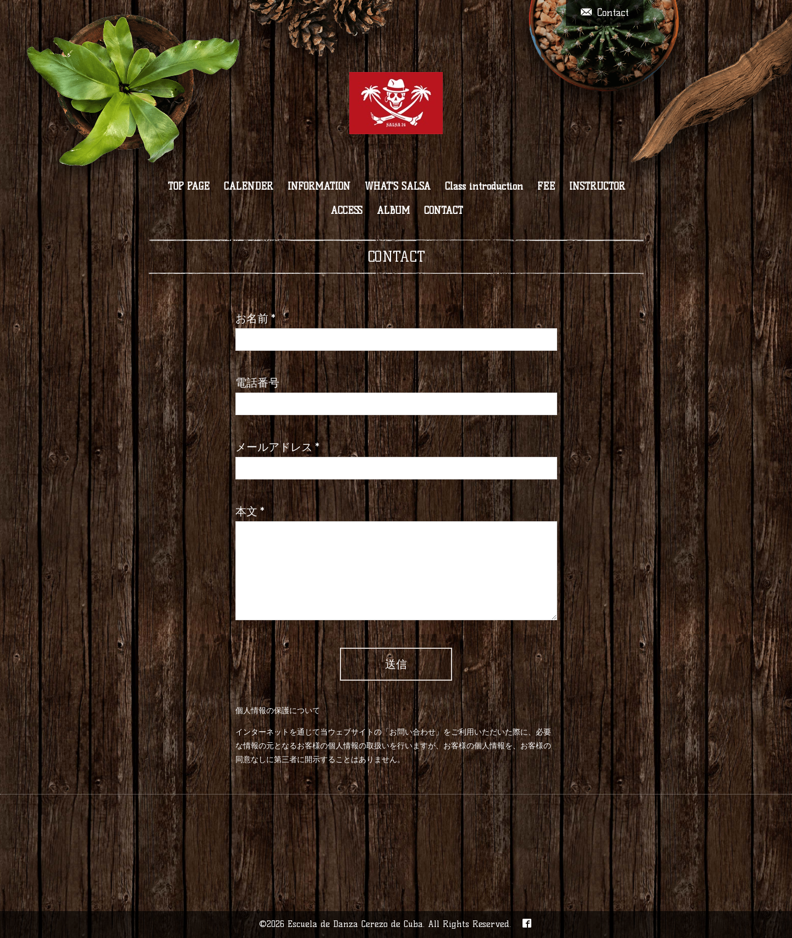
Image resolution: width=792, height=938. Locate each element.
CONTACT (443, 211)
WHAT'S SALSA (398, 186)
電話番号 (257, 382)
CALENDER (248, 186)
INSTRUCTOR (597, 186)
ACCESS (346, 211)
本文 (250, 511)
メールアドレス (277, 447)
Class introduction (484, 186)
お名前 (255, 318)
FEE (546, 186)
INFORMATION (319, 186)
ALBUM (393, 211)
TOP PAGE (189, 186)
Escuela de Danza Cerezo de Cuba (355, 924)
